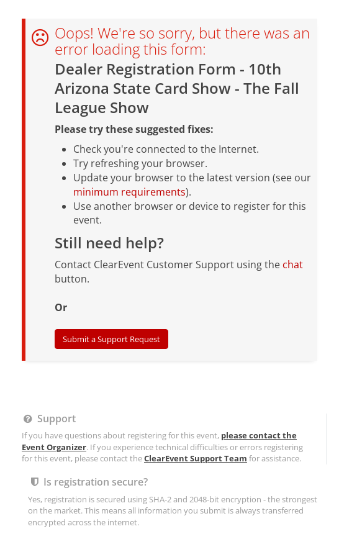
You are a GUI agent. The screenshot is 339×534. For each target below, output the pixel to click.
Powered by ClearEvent (169, 221)
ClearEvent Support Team (195, 95)
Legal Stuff (146, 201)
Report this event (206, 201)
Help (110, 201)
